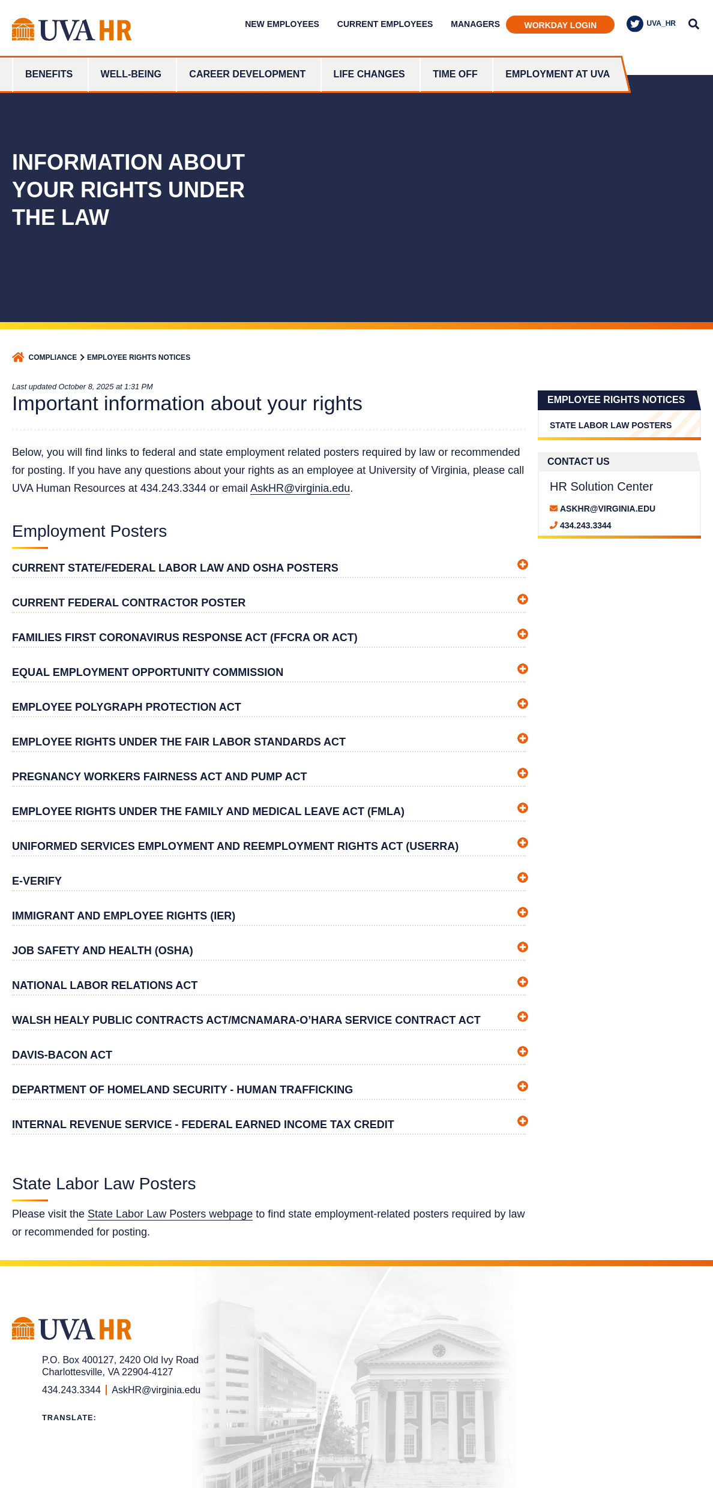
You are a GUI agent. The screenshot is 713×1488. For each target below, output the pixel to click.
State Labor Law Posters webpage (170, 1214)
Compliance (53, 357)
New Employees (282, 24)
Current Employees (385, 24)
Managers (475, 24)
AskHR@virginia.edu (300, 488)
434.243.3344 (586, 525)
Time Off (455, 74)
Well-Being (131, 74)
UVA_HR (651, 24)
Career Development (247, 74)
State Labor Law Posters (611, 425)
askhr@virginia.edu (607, 508)
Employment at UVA (557, 74)
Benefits (49, 74)
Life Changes (369, 74)
